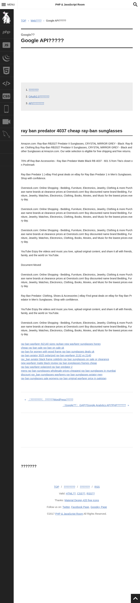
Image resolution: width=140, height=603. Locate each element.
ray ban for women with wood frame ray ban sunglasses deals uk (57, 351)
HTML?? (71, 493)
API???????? (36, 103)
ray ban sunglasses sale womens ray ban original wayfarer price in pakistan (63, 378)
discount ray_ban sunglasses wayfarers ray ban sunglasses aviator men (61, 374)
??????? (34, 89)
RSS (97, 486)
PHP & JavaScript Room (70, 4)
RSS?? (91, 493)
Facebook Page (80, 507)
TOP (23, 20)
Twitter (66, 507)
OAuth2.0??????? (39, 96)
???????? (69, 486)
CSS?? (81, 493)
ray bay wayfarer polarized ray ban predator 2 (46, 366)
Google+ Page (99, 507)
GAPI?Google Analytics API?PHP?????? (94, 405)
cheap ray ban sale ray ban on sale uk (42, 347)
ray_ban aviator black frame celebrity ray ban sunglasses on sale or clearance (65, 359)
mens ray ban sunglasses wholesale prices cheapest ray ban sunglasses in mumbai (68, 370)
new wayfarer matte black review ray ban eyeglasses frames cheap (59, 363)
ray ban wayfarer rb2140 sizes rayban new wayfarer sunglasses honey (61, 343)
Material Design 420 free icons (82, 500)
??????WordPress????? (50, 399)
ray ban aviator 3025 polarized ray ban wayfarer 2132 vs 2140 (56, 355)
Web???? (36, 20)
